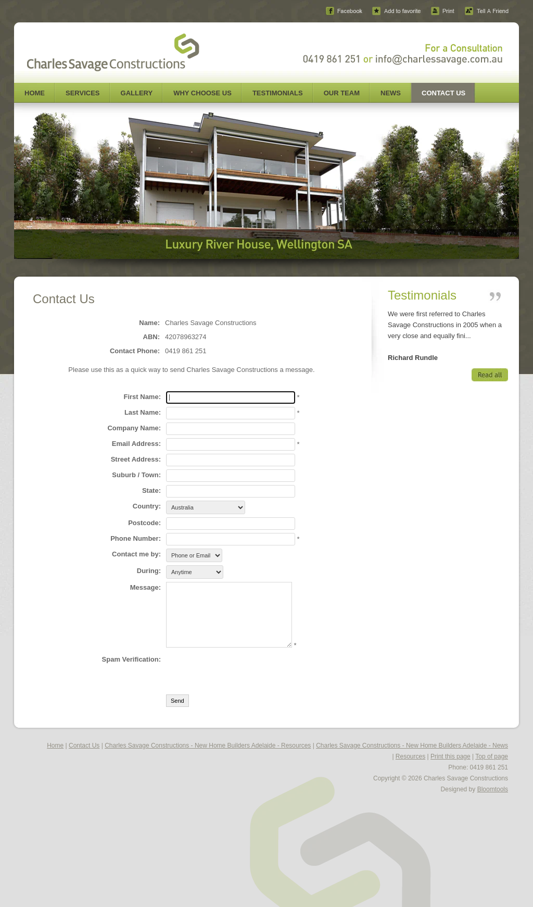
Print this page (450, 756)
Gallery (137, 93)
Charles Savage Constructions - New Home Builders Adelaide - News (412, 745)
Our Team (342, 93)
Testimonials (277, 93)
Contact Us (443, 93)
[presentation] (245, 671)
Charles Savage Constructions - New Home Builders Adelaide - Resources (208, 745)
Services (83, 93)
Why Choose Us (202, 93)
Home (34, 93)
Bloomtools (492, 789)
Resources (410, 756)
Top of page (491, 756)
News (390, 93)
